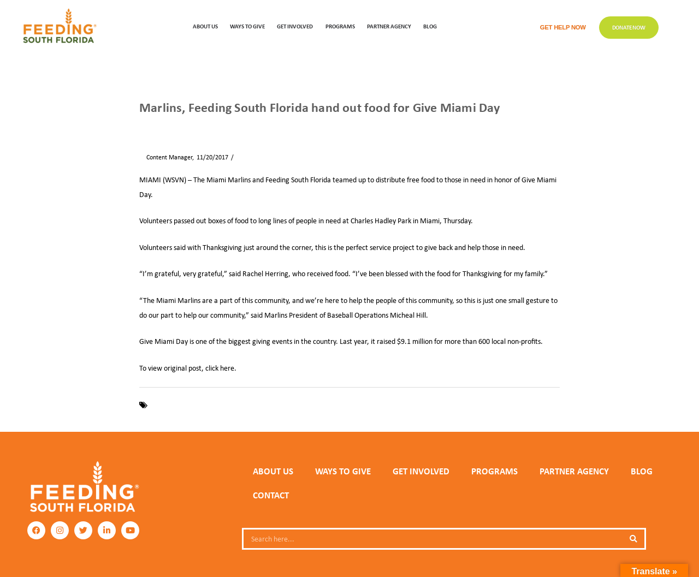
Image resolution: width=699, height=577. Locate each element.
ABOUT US (205, 26)
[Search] (633, 539)
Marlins (282, 405)
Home (147, 126)
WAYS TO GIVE (247, 26)
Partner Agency (389, 26)
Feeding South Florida (183, 405)
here (227, 368)
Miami (308, 405)
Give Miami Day (244, 405)
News (171, 126)
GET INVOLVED (295, 26)
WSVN (331, 405)
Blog (430, 26)
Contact (271, 495)
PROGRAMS (340, 26)
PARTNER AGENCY (574, 471)
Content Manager (165, 157)
